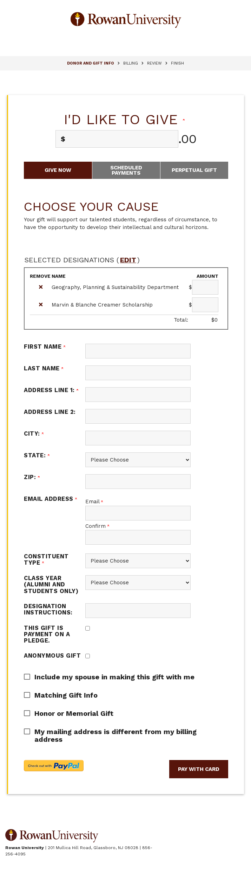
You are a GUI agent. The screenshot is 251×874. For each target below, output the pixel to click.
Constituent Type (46, 559)
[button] (121, 677)
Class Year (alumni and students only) (51, 584)
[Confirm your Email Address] (138, 537)
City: (34, 433)
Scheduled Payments (126, 170)
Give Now (58, 170)
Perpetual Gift (194, 170)
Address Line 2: (50, 412)
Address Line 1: (51, 390)
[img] (40, 287)
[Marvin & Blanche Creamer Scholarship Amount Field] (205, 304)
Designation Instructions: (48, 609)
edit (128, 260)
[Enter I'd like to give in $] (116, 139)
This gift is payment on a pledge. (47, 634)
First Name (44, 346)
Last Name (43, 368)
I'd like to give (124, 119)
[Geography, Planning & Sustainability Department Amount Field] (205, 287)
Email (94, 501)
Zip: (32, 477)
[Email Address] (138, 513)
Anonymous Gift (52, 655)
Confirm (97, 526)
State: (36, 455)
